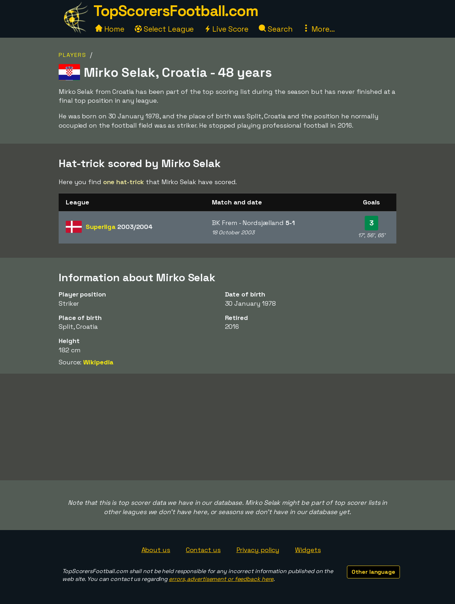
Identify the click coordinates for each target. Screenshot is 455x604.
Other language (373, 572)
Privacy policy (258, 550)
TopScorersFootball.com (175, 10)
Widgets (308, 550)
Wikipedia (98, 362)
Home (109, 29)
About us (155, 550)
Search (275, 29)
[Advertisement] (227, 427)
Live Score (226, 29)
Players (72, 55)
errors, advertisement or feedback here (221, 579)
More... (318, 29)
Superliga (119, 227)
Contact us (203, 550)
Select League (164, 29)
